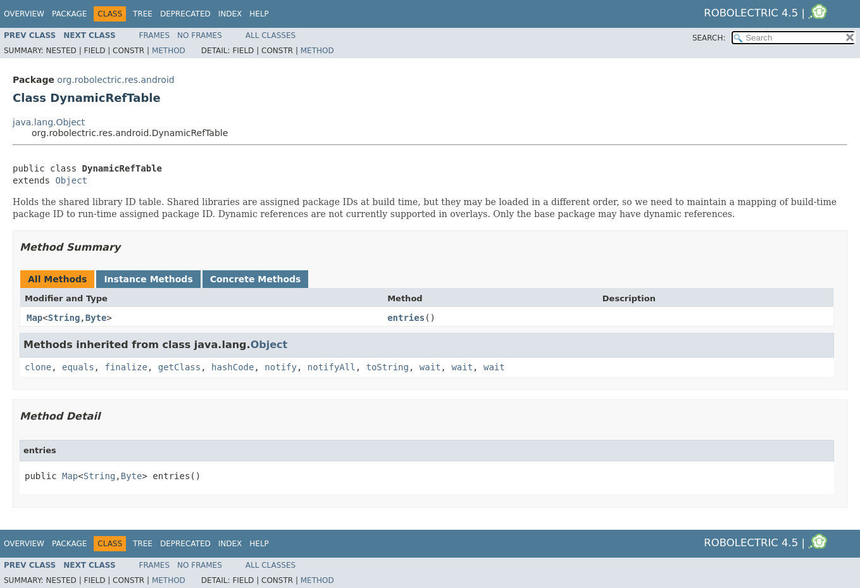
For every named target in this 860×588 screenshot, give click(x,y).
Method (168, 50)
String (64, 318)
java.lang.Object (49, 122)
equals (78, 367)
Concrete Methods (255, 279)
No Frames (199, 35)
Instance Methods (148, 279)
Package (69, 13)
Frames (154, 35)
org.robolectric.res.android (115, 80)
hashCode (232, 367)
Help (259, 13)
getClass (179, 367)
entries (406, 318)
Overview (24, 13)
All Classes (271, 35)
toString (387, 367)
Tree (143, 13)
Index (230, 13)
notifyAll (332, 367)
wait (430, 367)
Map (34, 318)
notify (281, 367)
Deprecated (185, 13)
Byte (96, 318)
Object (71, 180)
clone (38, 367)
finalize (125, 367)
